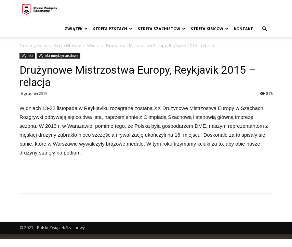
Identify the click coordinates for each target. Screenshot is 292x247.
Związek (76, 28)
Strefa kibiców (209, 28)
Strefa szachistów (161, 28)
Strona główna (33, 46)
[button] (264, 29)
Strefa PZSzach (112, 28)
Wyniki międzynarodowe (58, 55)
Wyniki (93, 46)
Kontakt (243, 28)
